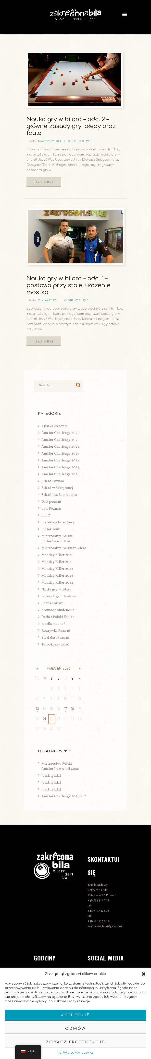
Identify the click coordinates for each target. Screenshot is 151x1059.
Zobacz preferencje (75, 1042)
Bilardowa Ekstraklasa (59, 495)
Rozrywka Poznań (55, 631)
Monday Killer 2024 (57, 582)
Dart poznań (51, 502)
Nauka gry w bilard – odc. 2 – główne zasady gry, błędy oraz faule (71, 126)
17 (65, 709)
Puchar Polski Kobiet (57, 617)
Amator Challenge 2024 (60, 460)
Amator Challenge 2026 (60, 474)
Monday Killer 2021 (57, 562)
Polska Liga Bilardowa (59, 596)
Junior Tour (50, 529)
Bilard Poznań (52, 481)
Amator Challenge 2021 (60, 440)
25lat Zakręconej (54, 426)
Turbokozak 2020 (55, 644)
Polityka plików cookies (75, 1052)
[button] (143, 974)
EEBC (45, 515)
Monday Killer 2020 (57, 555)
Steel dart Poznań (55, 637)
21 (44, 719)
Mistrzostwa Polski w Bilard (64, 548)
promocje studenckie (58, 610)
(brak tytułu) (51, 775)
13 (37, 709)
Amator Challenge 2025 (60, 467)
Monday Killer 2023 (57, 575)
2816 (74, 141)
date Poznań (51, 508)
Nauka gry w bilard (56, 589)
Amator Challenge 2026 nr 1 (63, 796)
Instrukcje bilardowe (57, 522)
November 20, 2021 (49, 141)
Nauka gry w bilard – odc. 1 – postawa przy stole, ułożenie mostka (68, 285)
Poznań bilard (52, 603)
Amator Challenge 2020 (60, 433)
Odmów (75, 1029)
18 (72, 709)
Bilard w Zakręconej (57, 488)
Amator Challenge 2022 (60, 446)
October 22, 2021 (47, 300)
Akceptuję (75, 1015)
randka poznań (53, 624)
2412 (70, 300)
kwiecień (58, 668)
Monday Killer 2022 (57, 569)
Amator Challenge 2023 (60, 453)
